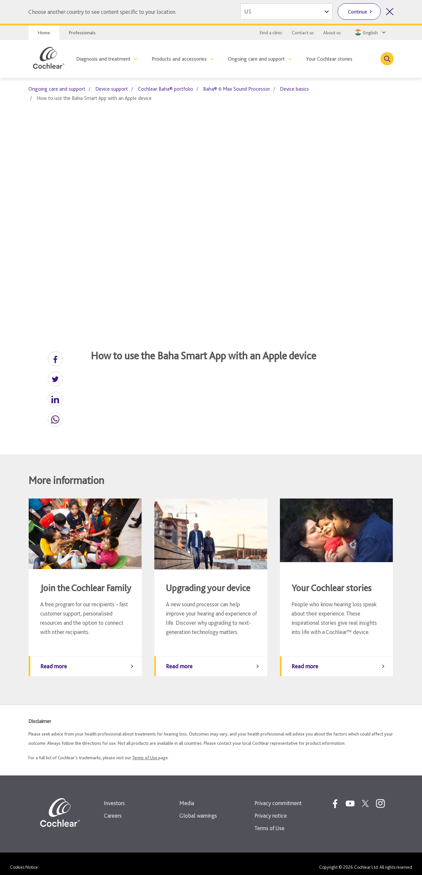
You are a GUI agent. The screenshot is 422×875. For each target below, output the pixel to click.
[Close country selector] (390, 11)
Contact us (303, 33)
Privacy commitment (278, 796)
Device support (111, 89)
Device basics (294, 89)
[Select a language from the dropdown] (370, 32)
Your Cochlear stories (329, 59)
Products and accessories (179, 59)
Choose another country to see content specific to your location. (102, 11)
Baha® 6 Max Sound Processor (236, 89)
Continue (357, 12)
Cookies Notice (24, 860)
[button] (55, 358)
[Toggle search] (387, 58)
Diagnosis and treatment (103, 59)
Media (186, 796)
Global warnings (198, 808)
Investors (114, 796)
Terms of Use (145, 751)
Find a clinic (271, 33)
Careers (113, 808)
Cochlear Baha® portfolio (165, 89)
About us (332, 33)
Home (44, 33)
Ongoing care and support (256, 59)
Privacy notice (271, 808)
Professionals (82, 33)
